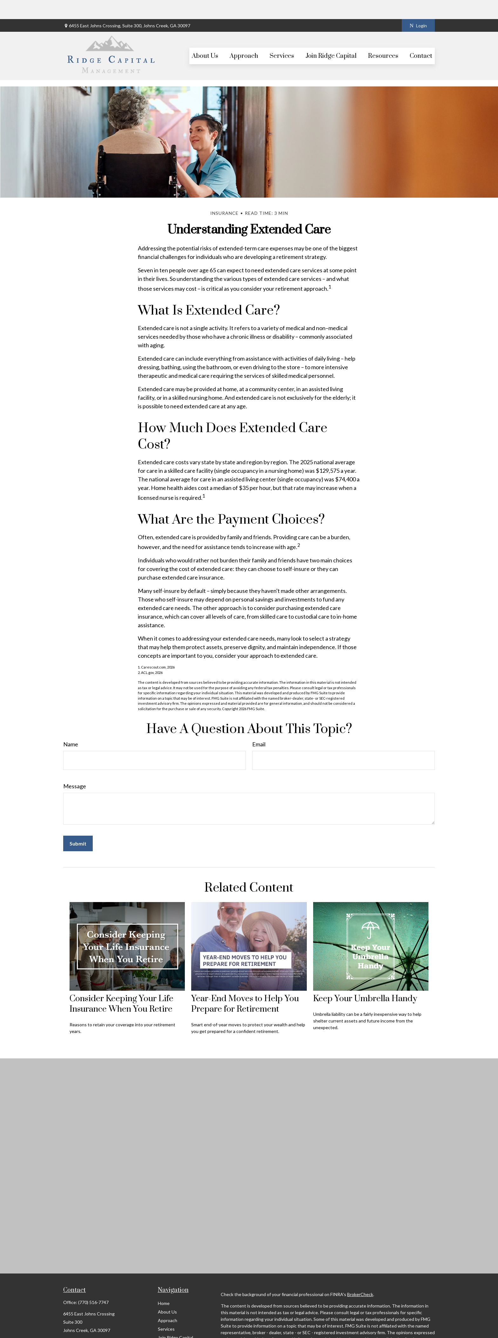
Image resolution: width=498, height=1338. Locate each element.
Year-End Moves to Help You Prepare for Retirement (245, 985)
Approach (167, 1301)
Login (418, 6)
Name (70, 725)
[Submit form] (78, 824)
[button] (205, 37)
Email (259, 725)
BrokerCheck (360, 1275)
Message (74, 767)
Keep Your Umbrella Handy (365, 980)
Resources (168, 1327)
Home (164, 1284)
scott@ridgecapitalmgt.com (90, 1332)
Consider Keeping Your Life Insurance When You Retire (121, 985)
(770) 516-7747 (93, 1283)
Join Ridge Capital (175, 1318)
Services (166, 1310)
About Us (167, 1292)
